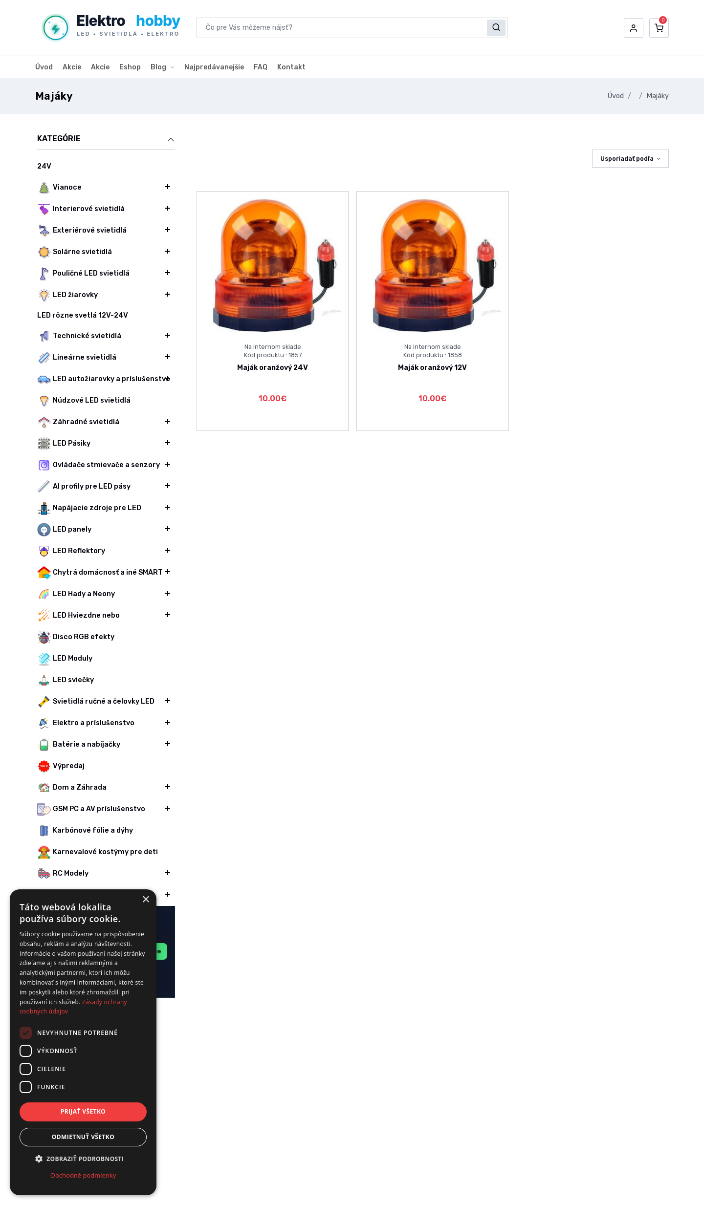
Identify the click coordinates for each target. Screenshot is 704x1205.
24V (44, 166)
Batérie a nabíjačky (78, 745)
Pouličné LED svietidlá (83, 273)
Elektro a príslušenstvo (85, 723)
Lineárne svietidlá (76, 358)
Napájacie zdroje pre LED (89, 508)
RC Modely (62, 874)
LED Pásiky (63, 444)
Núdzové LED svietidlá (84, 401)
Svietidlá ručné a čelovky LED (95, 702)
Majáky (657, 96)
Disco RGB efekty (75, 637)
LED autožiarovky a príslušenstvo (103, 379)
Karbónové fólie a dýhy (85, 831)
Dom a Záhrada (72, 788)
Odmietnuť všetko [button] (83, 1137)
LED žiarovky (67, 295)
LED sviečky (65, 680)
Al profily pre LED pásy (84, 487)
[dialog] (83, 1042)
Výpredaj (61, 766)
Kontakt (291, 67)
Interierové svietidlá (81, 209)
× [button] (145, 900)
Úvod (44, 67)
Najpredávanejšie (214, 67)
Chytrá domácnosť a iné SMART (100, 573)
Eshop (130, 67)
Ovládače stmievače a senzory (98, 465)
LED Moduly (64, 659)
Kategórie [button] (106, 139)
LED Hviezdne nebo (78, 616)
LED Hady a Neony (76, 594)
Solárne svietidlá (74, 252)
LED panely (64, 530)
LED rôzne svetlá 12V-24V (82, 315)
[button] (633, 28)
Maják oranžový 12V (432, 368)
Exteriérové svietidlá (82, 230)
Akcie (72, 67)
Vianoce (59, 187)
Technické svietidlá (79, 336)
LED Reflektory (71, 551)
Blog (158, 67)
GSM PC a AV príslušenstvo (91, 809)
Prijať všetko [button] (83, 1111)
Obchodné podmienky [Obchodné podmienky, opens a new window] (83, 1175)
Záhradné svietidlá (78, 422)
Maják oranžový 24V (272, 368)
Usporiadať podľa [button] (627, 158)
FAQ (260, 67)
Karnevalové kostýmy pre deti (97, 852)
